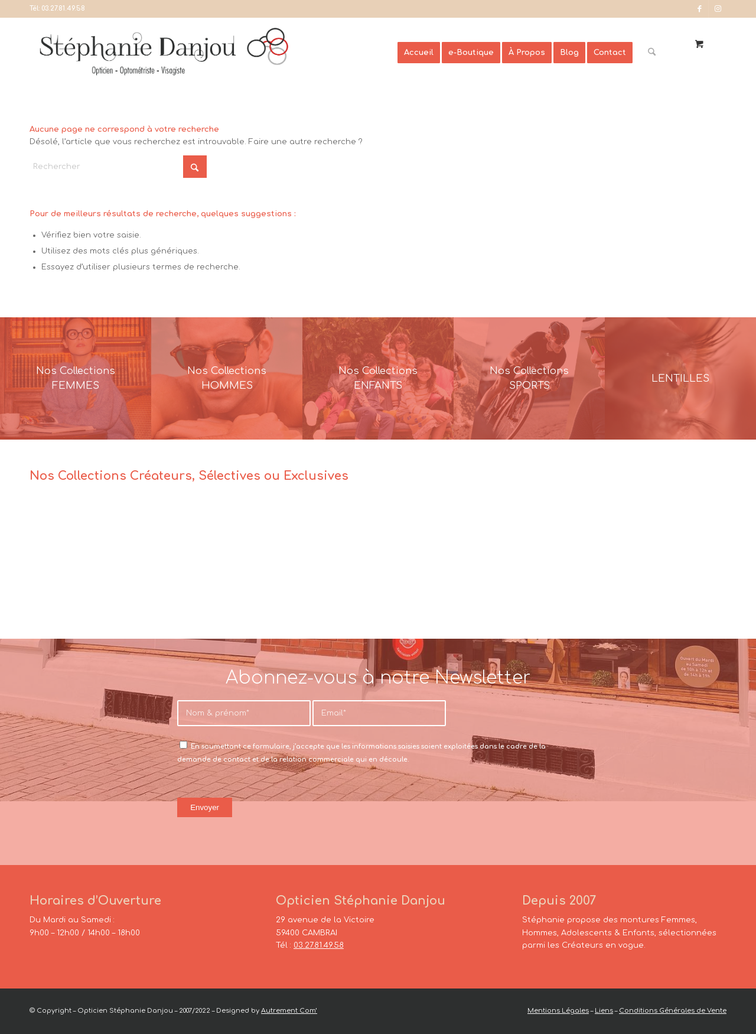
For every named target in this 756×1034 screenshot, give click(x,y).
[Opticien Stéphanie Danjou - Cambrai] (218, 52)
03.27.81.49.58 (63, 8)
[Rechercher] (651, 52)
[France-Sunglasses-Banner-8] (529, 378)
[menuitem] (419, 52)
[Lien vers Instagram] (717, 9)
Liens (604, 1011)
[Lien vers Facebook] (699, 9)
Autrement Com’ (289, 1011)
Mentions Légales (558, 1011)
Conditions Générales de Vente (672, 1011)
